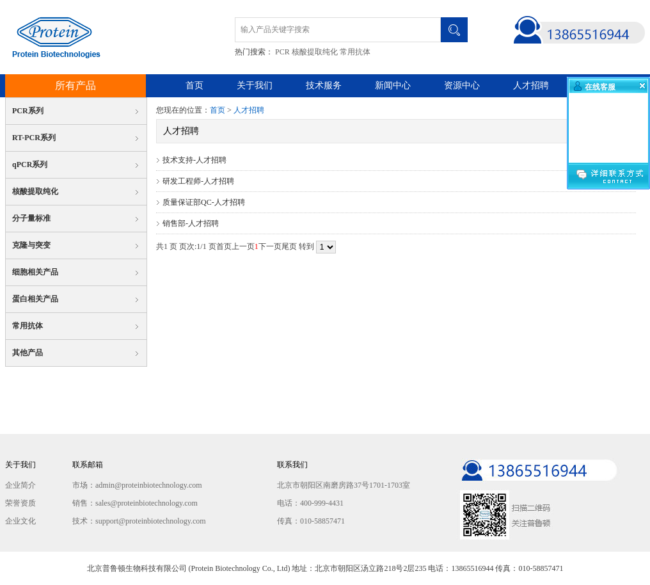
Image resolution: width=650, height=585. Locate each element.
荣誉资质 (20, 503)
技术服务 (324, 85)
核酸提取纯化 (315, 51)
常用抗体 (355, 51)
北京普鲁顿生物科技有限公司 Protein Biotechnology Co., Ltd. (52, 37)
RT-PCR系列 (34, 137)
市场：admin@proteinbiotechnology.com (137, 485)
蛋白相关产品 (35, 298)
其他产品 (27, 352)
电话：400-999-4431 (310, 503)
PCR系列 (28, 110)
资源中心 (462, 85)
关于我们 (255, 85)
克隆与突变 (31, 245)
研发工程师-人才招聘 (198, 181)
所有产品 (75, 85)
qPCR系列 (29, 164)
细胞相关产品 (35, 272)
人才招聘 (531, 85)
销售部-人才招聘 (190, 223)
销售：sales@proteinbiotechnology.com (135, 503)
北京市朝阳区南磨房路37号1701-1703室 (343, 485)
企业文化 (20, 521)
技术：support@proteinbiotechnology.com (139, 521)
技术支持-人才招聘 (194, 160)
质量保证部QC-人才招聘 (203, 202)
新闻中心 (393, 85)
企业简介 (20, 485)
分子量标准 (31, 218)
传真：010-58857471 (311, 521)
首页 (194, 85)
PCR (282, 51)
